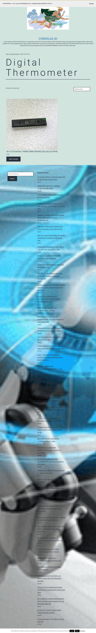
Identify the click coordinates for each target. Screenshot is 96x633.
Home (7, 54)
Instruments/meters (14, 54)
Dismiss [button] (91, 3)
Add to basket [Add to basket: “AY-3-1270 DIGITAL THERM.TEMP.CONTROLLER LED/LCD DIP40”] (13, 159)
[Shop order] (82, 89)
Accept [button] (72, 631)
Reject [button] (77, 631)
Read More (82, 631)
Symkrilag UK (48, 38)
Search (12, 179)
